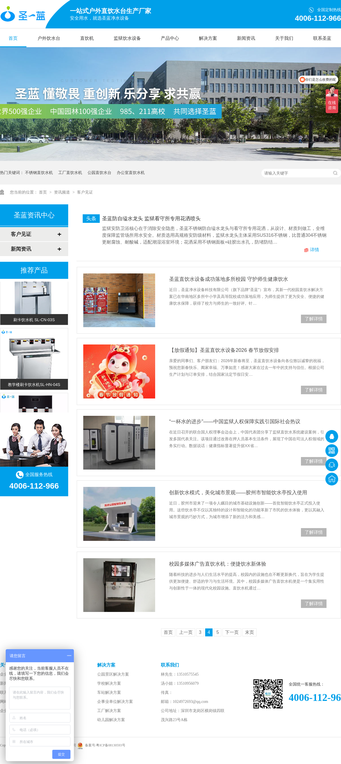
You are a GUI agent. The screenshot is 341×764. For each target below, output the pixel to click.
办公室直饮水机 (131, 172)
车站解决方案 (109, 692)
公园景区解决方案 (113, 674)
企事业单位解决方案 (115, 701)
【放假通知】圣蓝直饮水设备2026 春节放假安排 (224, 350)
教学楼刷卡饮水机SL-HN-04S (34, 385)
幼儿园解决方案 (111, 720)
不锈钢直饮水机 (39, 172)
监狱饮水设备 (127, 38)
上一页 (186, 632)
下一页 (232, 632)
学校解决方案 (109, 683)
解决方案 (208, 38)
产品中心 (170, 38)
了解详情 (314, 318)
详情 (314, 249)
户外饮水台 (49, 38)
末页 (249, 632)
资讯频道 (62, 192)
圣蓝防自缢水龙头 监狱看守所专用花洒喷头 (151, 218)
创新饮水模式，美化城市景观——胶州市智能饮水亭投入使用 (238, 492)
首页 (13, 38)
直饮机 (87, 38)
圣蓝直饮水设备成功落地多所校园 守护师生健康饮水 (228, 279)
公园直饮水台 (99, 172)
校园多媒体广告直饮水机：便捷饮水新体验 (217, 564)
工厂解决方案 (109, 711)
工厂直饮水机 (70, 172)
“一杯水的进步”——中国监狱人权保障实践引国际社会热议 (234, 421)
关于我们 (284, 38)
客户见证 (85, 192)
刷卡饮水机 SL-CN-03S (34, 320)
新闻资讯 (246, 38)
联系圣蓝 (322, 38)
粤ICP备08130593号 (110, 745)
